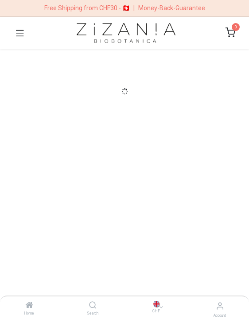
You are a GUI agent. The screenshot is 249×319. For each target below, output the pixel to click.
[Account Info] (220, 306)
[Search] (93, 305)
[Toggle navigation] (20, 32)
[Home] (29, 305)
